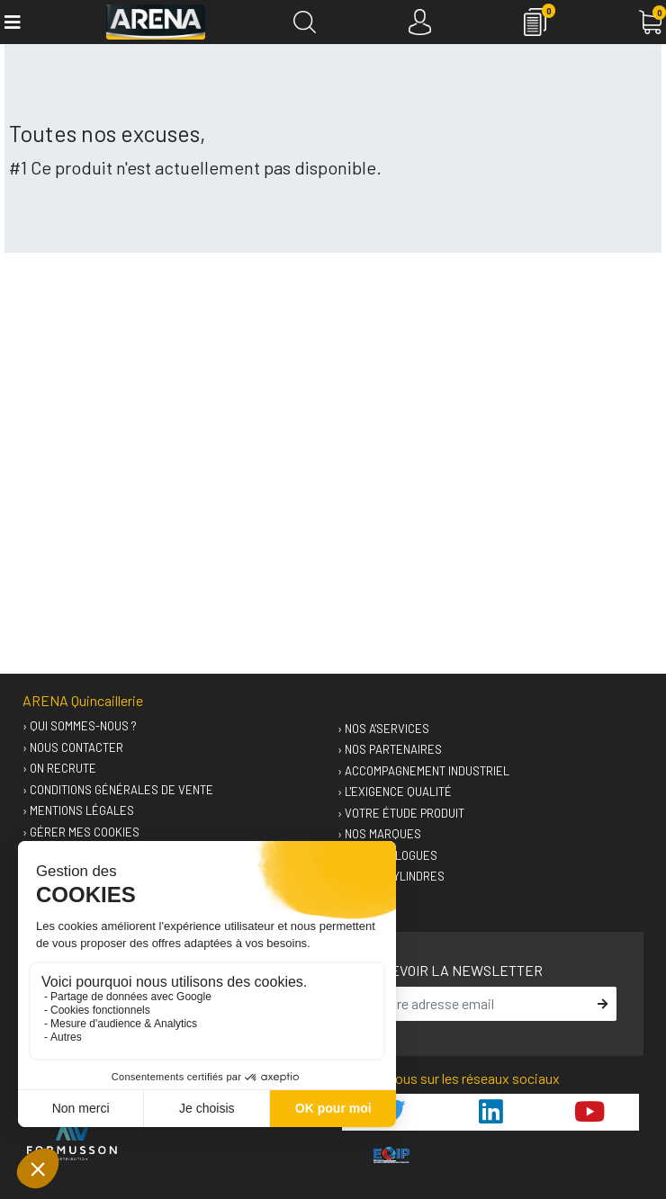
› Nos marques (379, 834)
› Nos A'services (383, 728)
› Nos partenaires (390, 749)
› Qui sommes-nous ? (79, 726)
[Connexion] (420, 22)
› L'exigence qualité (395, 791)
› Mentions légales (78, 810)
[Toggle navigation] (11, 22)
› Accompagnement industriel (423, 771)
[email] (477, 1004)
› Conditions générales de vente (117, 790)
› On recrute (59, 768)
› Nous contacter (72, 747)
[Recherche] (304, 22)
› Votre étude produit (401, 813)
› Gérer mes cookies (81, 832)
